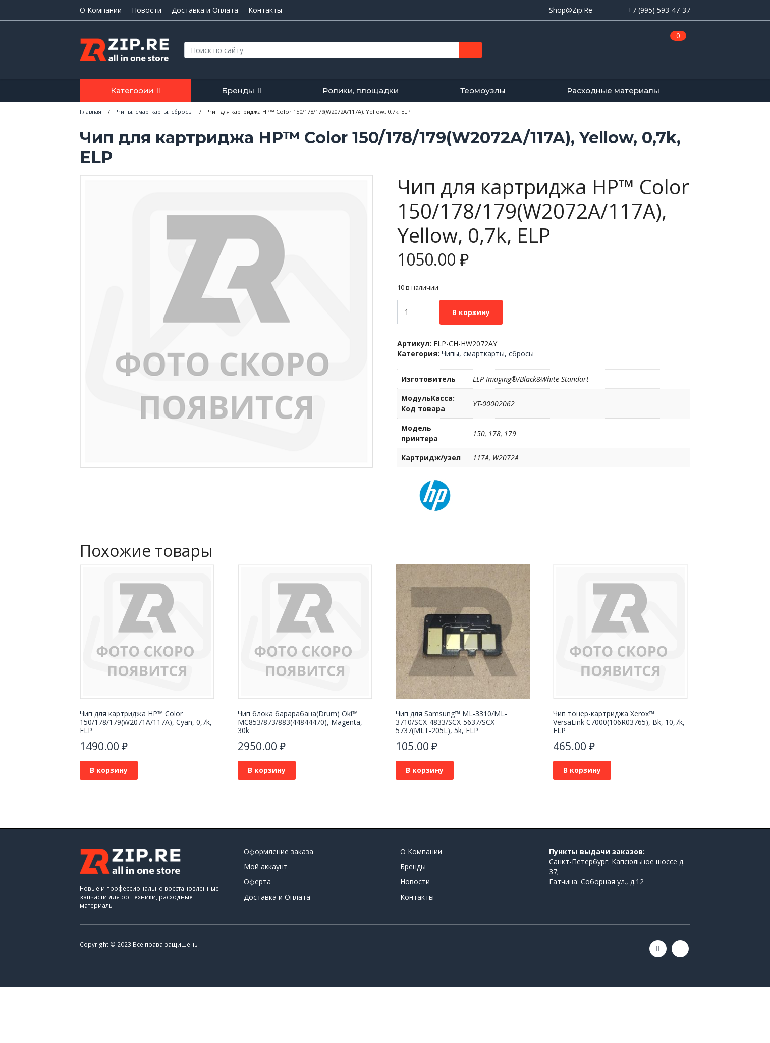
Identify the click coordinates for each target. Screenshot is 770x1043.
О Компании (101, 10)
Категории (132, 90)
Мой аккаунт (266, 866)
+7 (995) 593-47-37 (659, 10)
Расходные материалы (613, 90)
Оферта (257, 881)
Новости (146, 10)
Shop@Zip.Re (570, 10)
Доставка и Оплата (205, 10)
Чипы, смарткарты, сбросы (488, 353)
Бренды (238, 90)
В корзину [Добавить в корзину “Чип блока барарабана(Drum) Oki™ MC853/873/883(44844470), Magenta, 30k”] (267, 770)
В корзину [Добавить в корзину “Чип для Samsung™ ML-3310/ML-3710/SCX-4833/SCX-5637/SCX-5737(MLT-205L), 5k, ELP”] (425, 770)
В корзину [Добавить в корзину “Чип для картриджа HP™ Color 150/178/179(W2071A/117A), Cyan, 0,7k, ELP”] (109, 770)
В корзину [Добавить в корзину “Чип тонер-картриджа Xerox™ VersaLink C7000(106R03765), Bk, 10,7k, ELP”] (582, 770)
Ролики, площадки (360, 90)
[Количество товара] (417, 312)
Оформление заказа (278, 851)
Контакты (265, 10)
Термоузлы (483, 90)
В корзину (471, 312)
